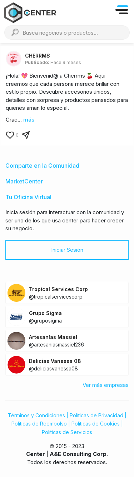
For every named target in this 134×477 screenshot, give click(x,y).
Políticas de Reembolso (39, 424)
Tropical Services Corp (58, 289)
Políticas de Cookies (95, 424)
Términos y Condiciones (36, 415)
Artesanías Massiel (53, 337)
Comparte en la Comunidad (42, 165)
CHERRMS (37, 56)
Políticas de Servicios (67, 432)
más (28, 119)
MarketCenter (24, 181)
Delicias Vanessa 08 (55, 361)
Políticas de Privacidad (96, 415)
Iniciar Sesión (67, 249)
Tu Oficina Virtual (28, 197)
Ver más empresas (106, 385)
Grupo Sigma (45, 313)
